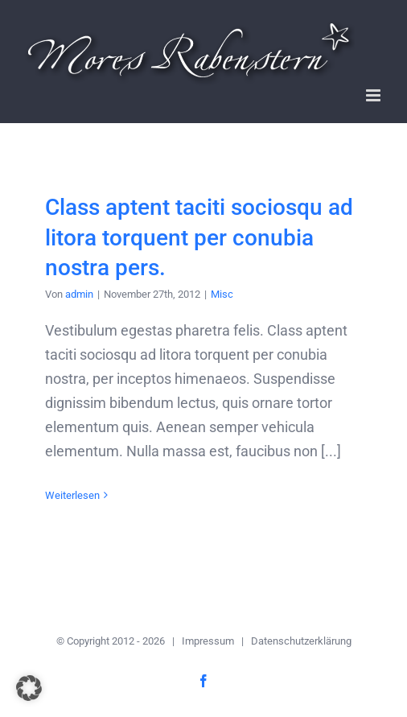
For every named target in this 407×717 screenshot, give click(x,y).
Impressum (208, 641)
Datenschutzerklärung (301, 641)
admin (79, 294)
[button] (29, 688)
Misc (222, 294)
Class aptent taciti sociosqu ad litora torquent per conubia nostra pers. (199, 237)
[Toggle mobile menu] (374, 95)
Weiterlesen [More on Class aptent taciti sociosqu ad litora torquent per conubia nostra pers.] (72, 495)
